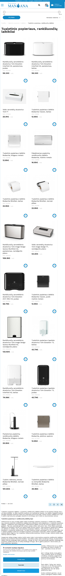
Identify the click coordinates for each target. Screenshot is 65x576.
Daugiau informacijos (9, 554)
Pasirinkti (21, 565)
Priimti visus (21, 559)
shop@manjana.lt (7, 526)
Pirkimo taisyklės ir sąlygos (43, 534)
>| (61, 367)
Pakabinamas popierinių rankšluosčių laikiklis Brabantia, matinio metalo (54, 109)
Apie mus (37, 532)
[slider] (4, 12)
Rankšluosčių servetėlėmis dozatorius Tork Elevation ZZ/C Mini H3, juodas (31, 205)
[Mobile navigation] (2, 5)
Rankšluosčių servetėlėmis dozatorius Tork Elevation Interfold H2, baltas (53, 251)
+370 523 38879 (6, 524)
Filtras (13, 17)
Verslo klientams (56, 5)
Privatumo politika (40, 536)
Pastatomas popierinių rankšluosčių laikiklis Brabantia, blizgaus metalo (32, 298)
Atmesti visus (21, 570)
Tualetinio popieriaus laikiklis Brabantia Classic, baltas (11, 107)
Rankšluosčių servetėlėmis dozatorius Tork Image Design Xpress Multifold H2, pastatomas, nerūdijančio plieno (54, 157)
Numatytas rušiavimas (53, 17)
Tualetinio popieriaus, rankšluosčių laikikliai (41, 23)
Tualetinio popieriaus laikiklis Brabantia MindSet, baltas (11, 153)
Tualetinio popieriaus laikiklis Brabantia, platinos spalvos (54, 296)
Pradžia (3, 23)
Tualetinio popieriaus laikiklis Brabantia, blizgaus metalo (32, 107)
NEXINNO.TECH (58, 571)
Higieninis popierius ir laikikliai (17, 23)
